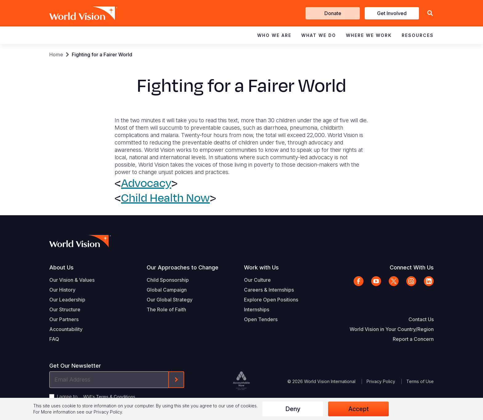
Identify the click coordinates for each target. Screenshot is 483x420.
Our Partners (64, 319)
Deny (292, 409)
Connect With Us (412, 267)
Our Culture (257, 280)
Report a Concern (413, 339)
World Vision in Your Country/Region (392, 329)
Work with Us (261, 267)
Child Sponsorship (168, 280)
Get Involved (392, 13)
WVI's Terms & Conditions (109, 396)
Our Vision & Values (72, 280)
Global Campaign (167, 290)
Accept (358, 409)
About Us (61, 267)
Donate (332, 13)
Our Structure (64, 309)
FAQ (54, 339)
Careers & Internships (269, 290)
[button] (430, 13)
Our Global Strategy (170, 300)
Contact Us (421, 319)
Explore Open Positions (271, 300)
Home (56, 54)
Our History (62, 290)
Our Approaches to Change (182, 267)
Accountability (66, 329)
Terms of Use (420, 381)
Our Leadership (67, 300)
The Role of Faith (166, 309)
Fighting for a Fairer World (102, 54)
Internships (256, 309)
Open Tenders (261, 319)
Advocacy (146, 183)
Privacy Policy (381, 381)
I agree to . (96, 397)
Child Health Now (165, 198)
